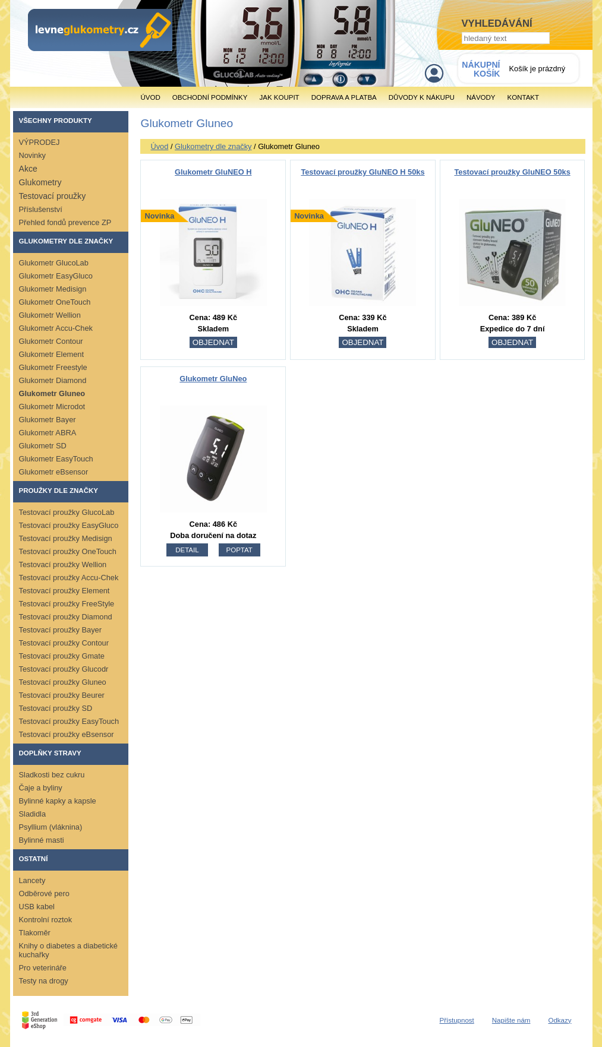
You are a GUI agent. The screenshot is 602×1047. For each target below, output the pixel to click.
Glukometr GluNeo (213, 378)
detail (186, 549)
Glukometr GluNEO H (213, 171)
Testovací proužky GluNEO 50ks (512, 171)
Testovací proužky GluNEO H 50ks (362, 171)
